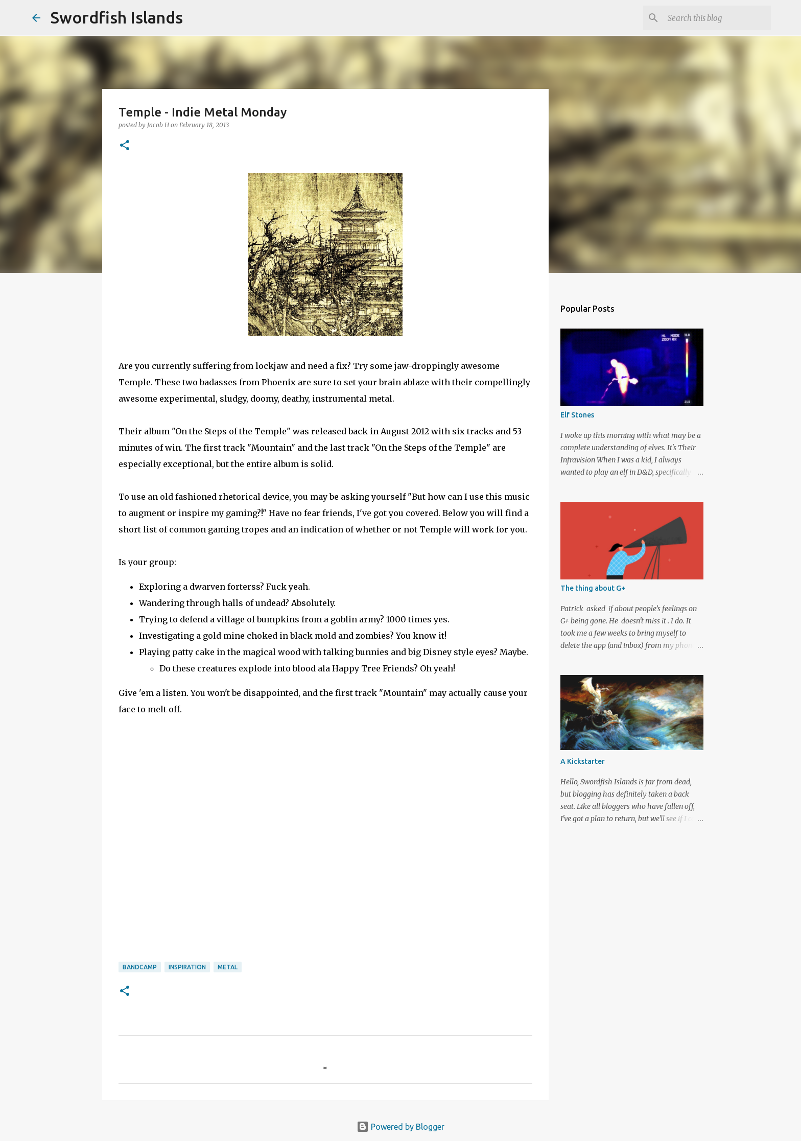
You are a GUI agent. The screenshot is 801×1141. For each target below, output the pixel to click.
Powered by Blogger (400, 1126)
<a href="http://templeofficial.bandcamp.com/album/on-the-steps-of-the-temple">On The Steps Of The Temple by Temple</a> (195, 855)
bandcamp (140, 967)
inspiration (187, 967)
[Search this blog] (717, 18)
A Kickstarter (582, 761)
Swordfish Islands (117, 17)
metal (228, 967)
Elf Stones (577, 415)
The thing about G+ (592, 588)
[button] (125, 146)
